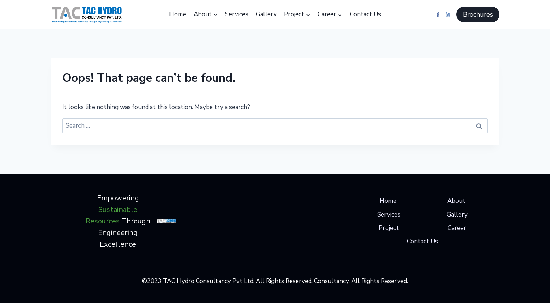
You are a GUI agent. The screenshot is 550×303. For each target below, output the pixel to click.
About (456, 201)
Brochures (478, 14)
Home (177, 14)
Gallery (266, 14)
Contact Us (365, 14)
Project (389, 228)
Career (457, 228)
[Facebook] (438, 14)
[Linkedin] (448, 14)
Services (236, 14)
